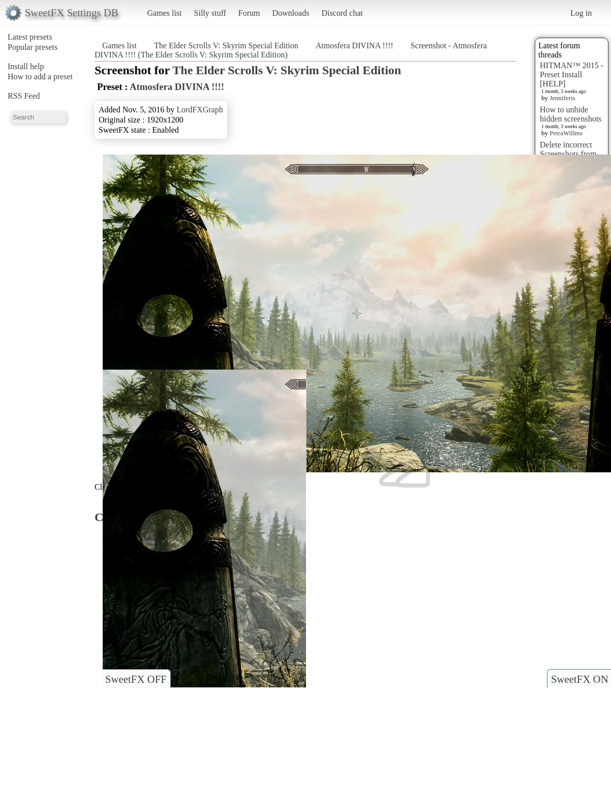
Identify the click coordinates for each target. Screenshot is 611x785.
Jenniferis (562, 98)
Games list (164, 13)
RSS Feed (24, 96)
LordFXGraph (199, 109)
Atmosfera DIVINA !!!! (354, 45)
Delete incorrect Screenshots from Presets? (568, 153)
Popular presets (32, 47)
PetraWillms (565, 133)
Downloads (290, 13)
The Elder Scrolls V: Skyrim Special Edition (226, 45)
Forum (249, 13)
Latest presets (30, 37)
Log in (581, 13)
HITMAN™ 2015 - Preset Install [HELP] (571, 74)
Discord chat (341, 13)
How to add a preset (40, 76)
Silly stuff (210, 13)
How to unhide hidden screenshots (570, 114)
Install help (26, 66)
